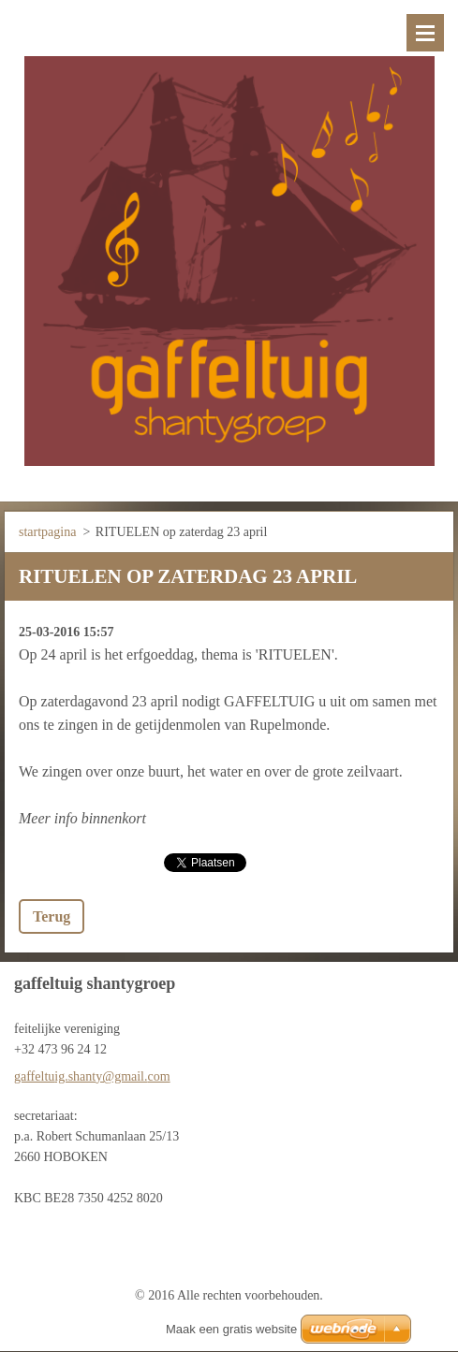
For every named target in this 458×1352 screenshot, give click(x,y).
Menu (425, 32)
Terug (51, 916)
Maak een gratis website (231, 1329)
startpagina (47, 532)
